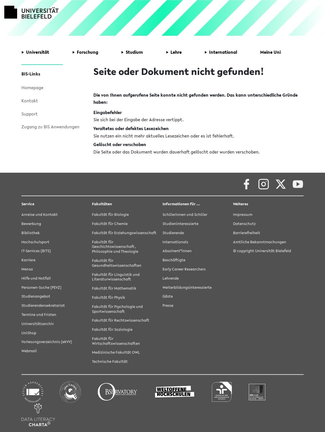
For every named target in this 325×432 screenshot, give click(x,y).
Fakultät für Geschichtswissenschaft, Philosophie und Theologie (115, 246)
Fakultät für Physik (108, 297)
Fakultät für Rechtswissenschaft (120, 320)
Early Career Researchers (184, 269)
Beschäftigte (173, 260)
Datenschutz (244, 223)
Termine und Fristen (38, 314)
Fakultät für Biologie (110, 214)
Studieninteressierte (180, 223)
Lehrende (170, 278)
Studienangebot (35, 296)
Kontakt (29, 100)
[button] (35, 52)
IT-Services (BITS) (36, 251)
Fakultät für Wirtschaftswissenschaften (116, 341)
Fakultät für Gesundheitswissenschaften (116, 263)
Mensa (27, 269)
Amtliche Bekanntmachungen (259, 242)
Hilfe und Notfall (36, 278)
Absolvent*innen (177, 251)
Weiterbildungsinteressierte (187, 287)
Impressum (242, 214)
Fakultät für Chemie (110, 223)
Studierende (173, 233)
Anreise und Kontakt (39, 214)
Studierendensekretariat (43, 305)
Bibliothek (30, 233)
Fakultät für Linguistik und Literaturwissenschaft (116, 277)
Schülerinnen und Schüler (184, 214)
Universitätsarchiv (37, 324)
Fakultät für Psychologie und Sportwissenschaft (117, 309)
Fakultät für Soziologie (112, 329)
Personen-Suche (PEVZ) (41, 287)
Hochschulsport (35, 242)
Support (29, 114)
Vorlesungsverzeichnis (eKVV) (46, 342)
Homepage (32, 87)
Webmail (29, 351)
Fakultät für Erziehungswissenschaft (124, 233)
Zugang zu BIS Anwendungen (50, 127)
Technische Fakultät (110, 361)
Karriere (28, 260)
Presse (167, 305)
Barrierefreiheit (246, 233)
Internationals (175, 242)
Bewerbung (31, 223)
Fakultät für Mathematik (114, 288)
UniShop (28, 333)
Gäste (167, 296)
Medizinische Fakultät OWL (116, 352)
